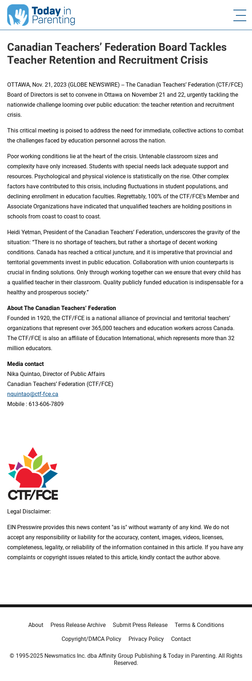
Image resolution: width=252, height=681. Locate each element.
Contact (181, 639)
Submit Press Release (140, 625)
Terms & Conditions (199, 625)
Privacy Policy (146, 639)
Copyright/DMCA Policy (91, 639)
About (35, 625)
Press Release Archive (78, 625)
